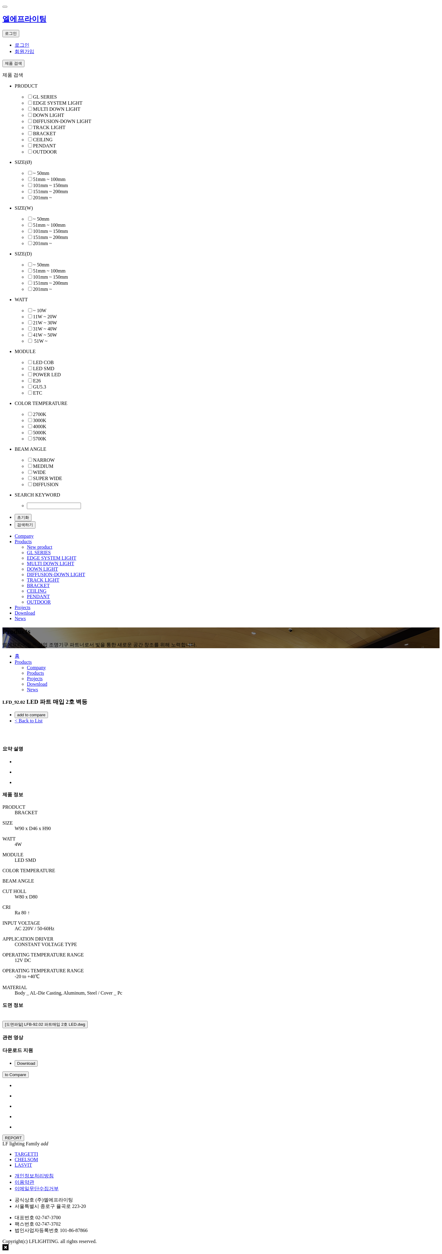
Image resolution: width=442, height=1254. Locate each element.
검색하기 (25, 524)
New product (39, 547)
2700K (39, 414)
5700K (39, 438)
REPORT (13, 1138)
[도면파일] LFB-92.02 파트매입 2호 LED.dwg (45, 1024)
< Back (28, 720)
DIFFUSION (46, 484)
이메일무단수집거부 (37, 1188)
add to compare (31, 715)
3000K (39, 420)
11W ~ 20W (45, 316)
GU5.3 (39, 386)
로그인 (22, 45)
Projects (23, 607)
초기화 (23, 517)
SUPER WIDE (47, 478)
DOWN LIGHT (48, 115)
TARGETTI (26, 1154)
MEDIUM (43, 466)
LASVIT (23, 1165)
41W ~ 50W (45, 335)
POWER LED (47, 374)
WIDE (39, 472)
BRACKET (44, 133)
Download (25, 613)
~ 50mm (41, 173)
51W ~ (40, 341)
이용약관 (24, 1182)
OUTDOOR (45, 151)
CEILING (43, 139)
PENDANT (44, 145)
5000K (39, 432)
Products (23, 541)
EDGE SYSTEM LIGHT (57, 103)
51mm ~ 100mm (49, 179)
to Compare (15, 1074)
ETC (37, 393)
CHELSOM (26, 1159)
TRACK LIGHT (49, 127)
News (20, 618)
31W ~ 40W (45, 328)
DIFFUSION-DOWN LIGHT (62, 121)
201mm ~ (42, 197)
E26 (37, 380)
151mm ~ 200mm (50, 191)
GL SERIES (45, 96)
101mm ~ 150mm (50, 185)
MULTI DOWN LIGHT (56, 109)
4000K (39, 426)
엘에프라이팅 (24, 19)
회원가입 (24, 51)
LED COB (43, 362)
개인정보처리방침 (34, 1175)
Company (24, 536)
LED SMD (43, 368)
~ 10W (39, 310)
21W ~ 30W (45, 322)
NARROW (44, 460)
